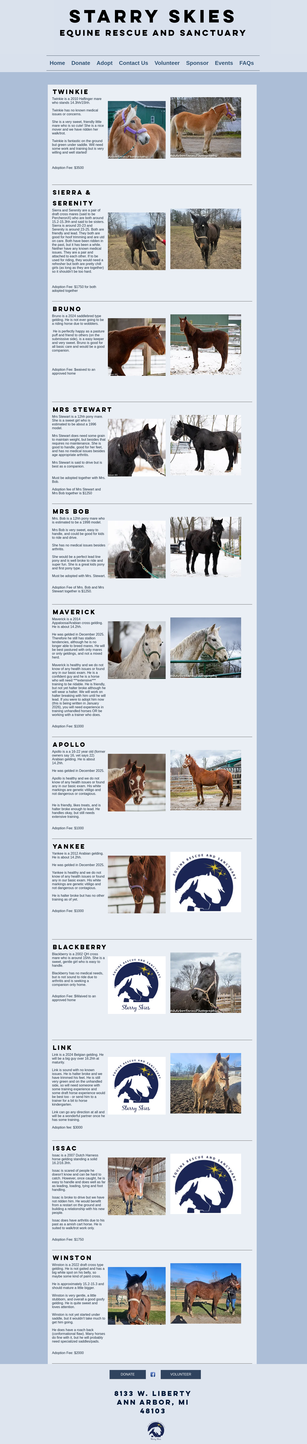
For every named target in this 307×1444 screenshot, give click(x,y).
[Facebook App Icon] (153, 1374)
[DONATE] (128, 1374)
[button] (104, 63)
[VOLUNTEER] (181, 1374)
